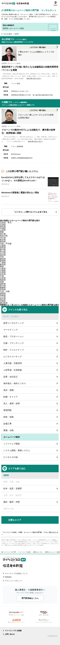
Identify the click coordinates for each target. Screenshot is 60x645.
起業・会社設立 (10, 376)
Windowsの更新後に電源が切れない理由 (20, 192)
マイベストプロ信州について (16, 573)
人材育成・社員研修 (12, 370)
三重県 (3, 263)
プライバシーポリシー (13, 581)
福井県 (3, 255)
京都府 (3, 270)
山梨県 (3, 245)
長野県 (3, 247)
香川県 (3, 286)
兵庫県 (3, 272)
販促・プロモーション (13, 336)
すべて (6, 316)
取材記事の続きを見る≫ (34, 78)
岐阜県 (3, 265)
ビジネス (14, 316)
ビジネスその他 (10, 457)
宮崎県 (3, 301)
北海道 (3, 224)
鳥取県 (3, 280)
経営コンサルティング (13, 323)
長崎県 (3, 295)
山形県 (3, 230)
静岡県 (3, 261)
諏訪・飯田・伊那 (11, 502)
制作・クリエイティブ (13, 350)
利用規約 (8, 577)
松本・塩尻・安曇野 (12, 488)
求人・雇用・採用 (11, 403)
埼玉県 (3, 238)
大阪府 (3, 268)
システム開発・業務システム (16, 450)
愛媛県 (3, 287)
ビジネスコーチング (12, 356)
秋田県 (3, 226)
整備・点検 (8, 430)
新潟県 (3, 249)
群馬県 (3, 242)
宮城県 (3, 228)
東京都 (3, 234)
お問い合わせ (10, 634)
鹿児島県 (4, 303)
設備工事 (7, 423)
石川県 (3, 253)
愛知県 (3, 259)
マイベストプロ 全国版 (13, 631)
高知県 (3, 289)
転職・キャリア (10, 397)
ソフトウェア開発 (11, 444)
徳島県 (3, 284)
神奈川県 (4, 236)
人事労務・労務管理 (12, 363)
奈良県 (3, 274)
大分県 (3, 297)
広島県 (3, 278)
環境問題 (7, 410)
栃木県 (3, 240)
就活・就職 (8, 390)
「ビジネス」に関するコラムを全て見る (30, 212)
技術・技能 (8, 417)
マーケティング (10, 330)
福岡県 (3, 293)
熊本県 (3, 299)
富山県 (3, 251)
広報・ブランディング (13, 343)
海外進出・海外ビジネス (14, 383)
